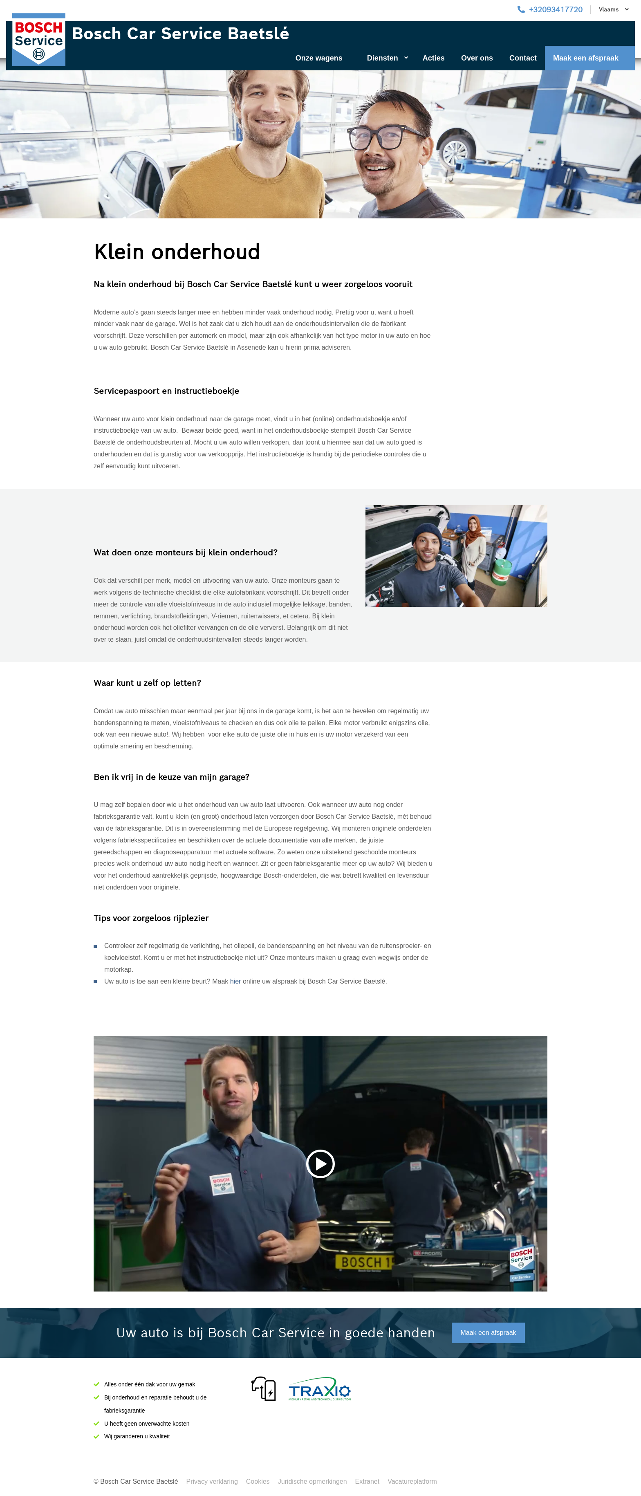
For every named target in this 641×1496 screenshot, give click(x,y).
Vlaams (614, 9)
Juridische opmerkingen (312, 1481)
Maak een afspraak (586, 58)
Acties (434, 58)
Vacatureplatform (412, 1481)
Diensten (387, 58)
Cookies (258, 1481)
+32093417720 (556, 9)
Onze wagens (319, 58)
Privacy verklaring (212, 1481)
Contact (523, 58)
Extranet (367, 1481)
